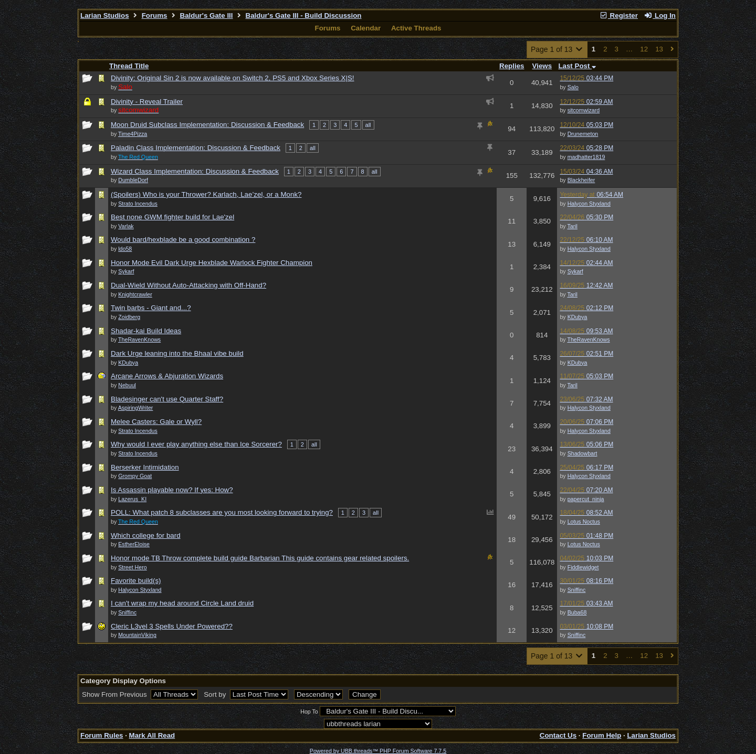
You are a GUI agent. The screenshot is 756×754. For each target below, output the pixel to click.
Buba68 (577, 612)
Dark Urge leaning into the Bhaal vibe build (177, 353)
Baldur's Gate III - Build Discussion (304, 15)
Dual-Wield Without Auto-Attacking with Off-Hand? (188, 285)
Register (618, 15)
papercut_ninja (586, 499)
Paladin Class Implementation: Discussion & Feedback (195, 148)
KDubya (577, 317)
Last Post (577, 66)
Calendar (366, 28)
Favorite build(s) (136, 581)
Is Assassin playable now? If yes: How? (172, 490)
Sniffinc (577, 590)
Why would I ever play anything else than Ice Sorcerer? (196, 444)
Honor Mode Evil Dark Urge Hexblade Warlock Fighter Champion (211, 263)
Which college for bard (146, 535)
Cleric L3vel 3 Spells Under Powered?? (172, 626)
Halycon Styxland (589, 203)
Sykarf (575, 271)
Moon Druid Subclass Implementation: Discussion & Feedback (207, 125)
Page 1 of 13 (557, 49)
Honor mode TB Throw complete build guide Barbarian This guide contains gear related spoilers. (260, 558)
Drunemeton (583, 134)
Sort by (216, 694)
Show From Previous (115, 694)
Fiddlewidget (583, 567)
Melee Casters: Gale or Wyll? (156, 422)
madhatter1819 (586, 157)
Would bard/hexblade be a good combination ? (183, 239)
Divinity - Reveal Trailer (147, 101)
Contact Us (558, 735)
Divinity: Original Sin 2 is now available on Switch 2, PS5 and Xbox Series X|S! (232, 78)
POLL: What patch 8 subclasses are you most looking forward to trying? (222, 512)
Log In (660, 15)
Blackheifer (581, 180)
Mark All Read (152, 735)
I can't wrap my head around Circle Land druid (182, 603)
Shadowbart (582, 453)
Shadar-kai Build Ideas (146, 331)
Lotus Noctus (584, 521)
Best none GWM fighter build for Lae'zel (172, 217)
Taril (572, 226)
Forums (154, 15)
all (368, 125)
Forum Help (601, 735)
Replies (511, 66)
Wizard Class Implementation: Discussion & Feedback (195, 171)
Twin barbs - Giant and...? (151, 308)
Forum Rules (101, 735)
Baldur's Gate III (206, 15)
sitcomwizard (584, 110)
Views (542, 66)
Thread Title (129, 66)
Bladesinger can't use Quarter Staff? (167, 399)
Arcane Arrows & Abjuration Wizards (167, 376)
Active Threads (416, 28)
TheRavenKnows (588, 339)
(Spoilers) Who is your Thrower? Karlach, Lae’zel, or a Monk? (206, 194)
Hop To (309, 711)
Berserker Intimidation (145, 467)
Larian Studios (104, 15)
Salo (573, 87)
